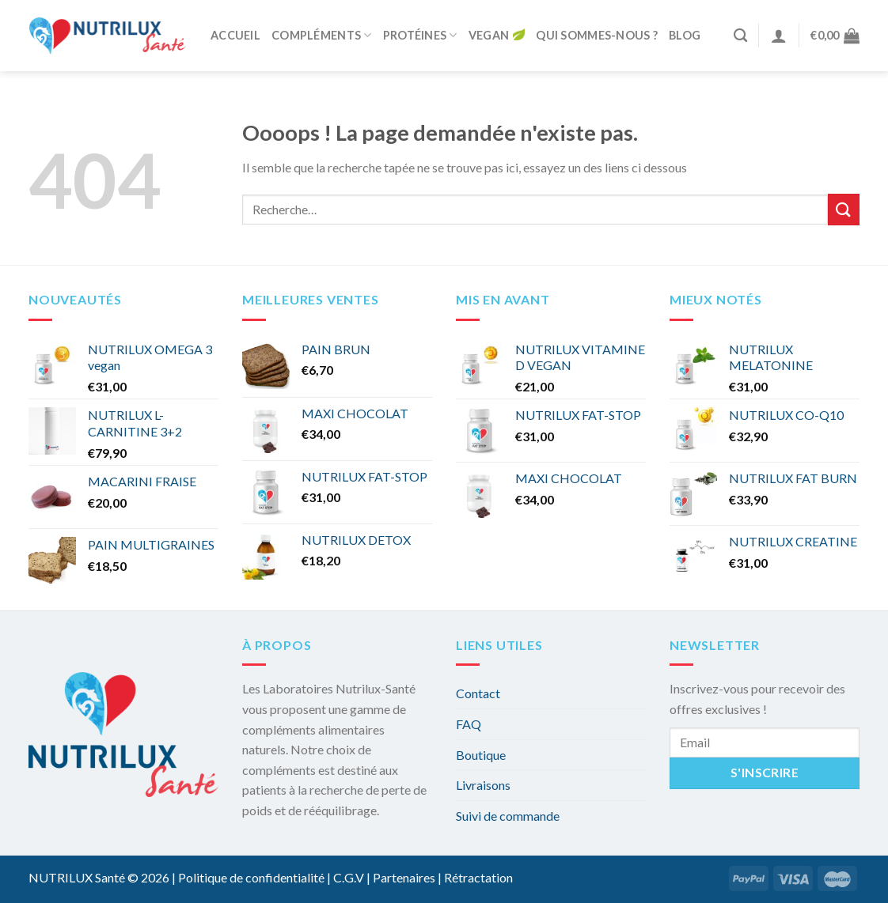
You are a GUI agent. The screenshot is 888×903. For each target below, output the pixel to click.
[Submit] (844, 209)
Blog (684, 35)
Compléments (321, 35)
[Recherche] (740, 36)
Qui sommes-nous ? (597, 35)
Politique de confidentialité (251, 877)
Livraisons (483, 784)
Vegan (497, 35)
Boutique (481, 754)
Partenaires (404, 877)
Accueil (235, 35)
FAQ (468, 723)
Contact (478, 693)
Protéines (420, 35)
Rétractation (478, 877)
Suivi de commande (508, 815)
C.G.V (348, 877)
